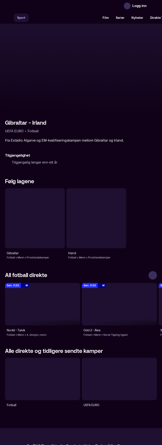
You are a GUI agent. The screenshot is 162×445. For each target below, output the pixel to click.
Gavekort (73, 409)
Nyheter (137, 18)
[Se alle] (152, 239)
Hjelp (88, 409)
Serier (120, 18)
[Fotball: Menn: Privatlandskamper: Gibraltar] (35, 182)
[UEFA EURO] (119, 342)
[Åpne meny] (152, 6)
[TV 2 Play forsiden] (36, 6)
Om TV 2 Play (37, 409)
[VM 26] (64, 18)
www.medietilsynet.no (107, 424)
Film (106, 18)
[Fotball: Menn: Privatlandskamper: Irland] (96, 182)
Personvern (126, 409)
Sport (21, 18)
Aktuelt (57, 409)
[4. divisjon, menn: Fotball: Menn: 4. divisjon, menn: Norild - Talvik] (42, 268)
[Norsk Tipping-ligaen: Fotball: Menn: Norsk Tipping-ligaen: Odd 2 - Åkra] (119, 268)
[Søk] (9, 18)
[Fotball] (42, 342)
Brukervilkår (104, 409)
